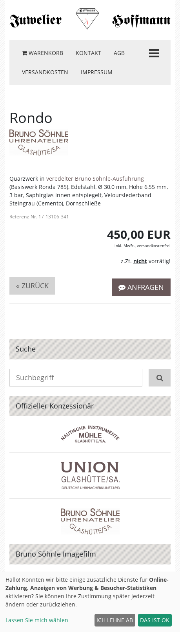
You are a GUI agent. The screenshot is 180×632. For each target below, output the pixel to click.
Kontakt (88, 53)
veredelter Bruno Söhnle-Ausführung (95, 178)
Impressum (97, 72)
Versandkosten (45, 72)
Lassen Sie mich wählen (36, 620)
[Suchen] (160, 378)
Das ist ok (154, 620)
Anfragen (141, 287)
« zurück (32, 285)
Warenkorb (42, 53)
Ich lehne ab (114, 620)
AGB (119, 53)
